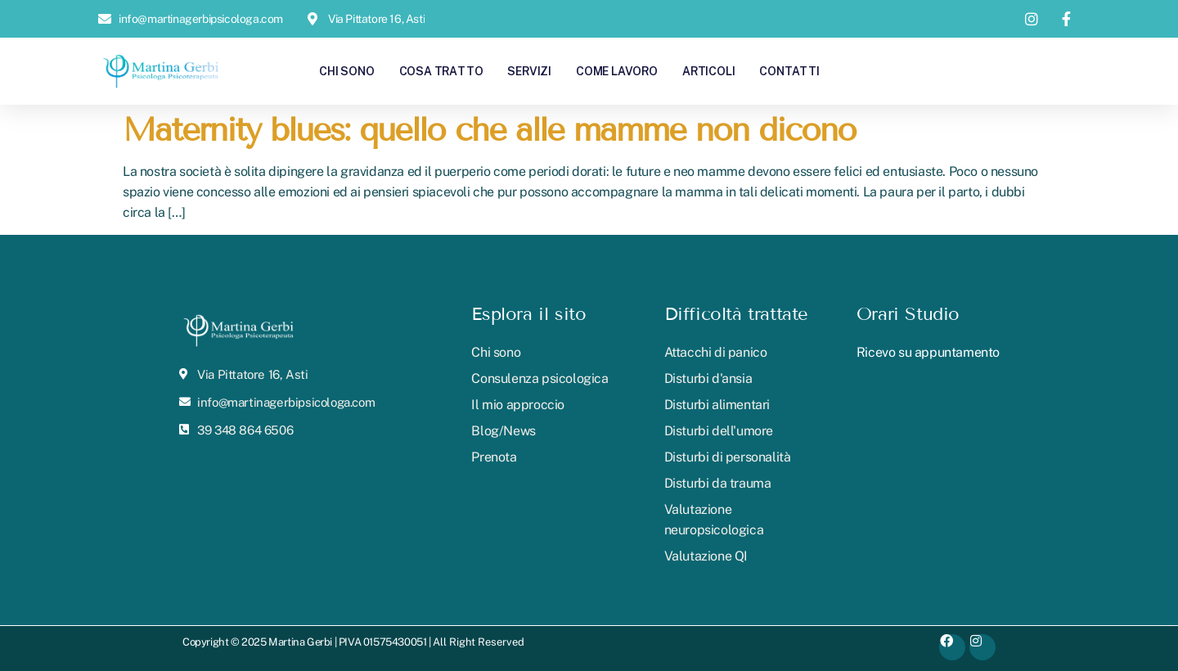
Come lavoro (617, 71)
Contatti (789, 71)
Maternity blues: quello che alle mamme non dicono (489, 129)
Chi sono (346, 71)
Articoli (708, 71)
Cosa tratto (441, 71)
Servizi (529, 71)
